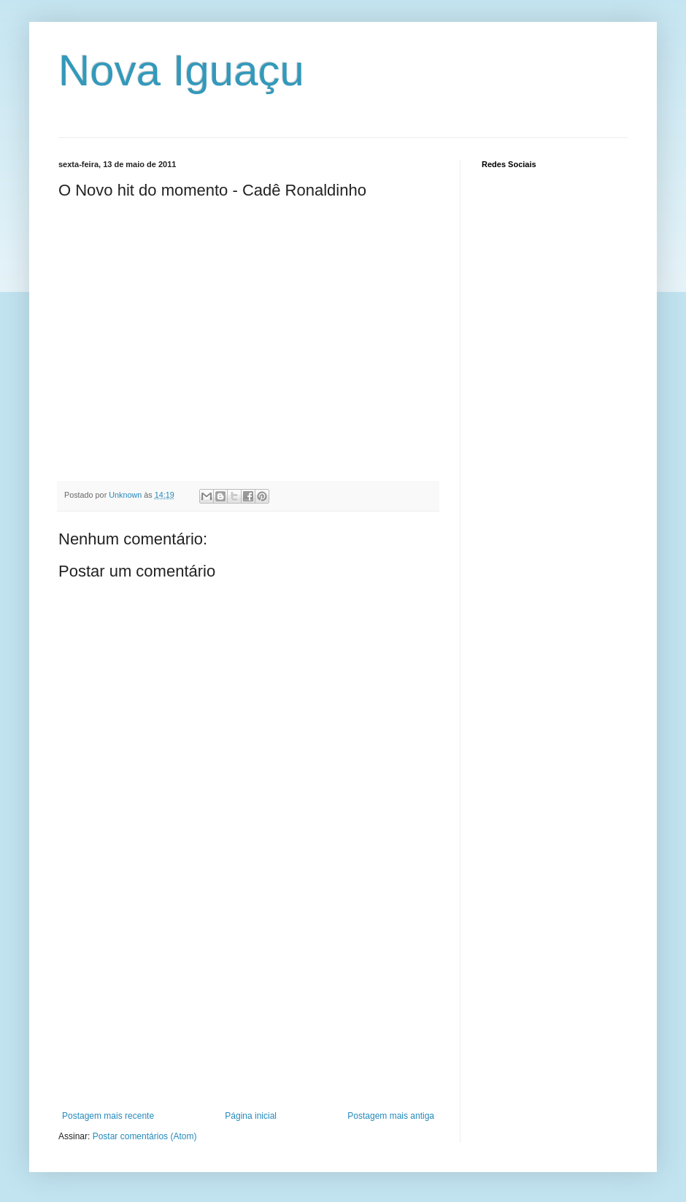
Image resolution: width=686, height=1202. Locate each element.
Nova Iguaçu (181, 70)
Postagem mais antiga (390, 1116)
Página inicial (251, 1116)
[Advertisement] (248, 1001)
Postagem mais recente (108, 1116)
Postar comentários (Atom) (145, 1136)
